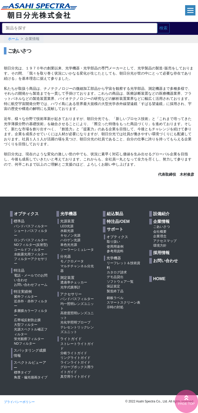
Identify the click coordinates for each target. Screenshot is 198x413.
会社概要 (160, 231)
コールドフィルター (29, 250)
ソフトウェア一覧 (120, 282)
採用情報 (161, 252)
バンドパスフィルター (30, 226)
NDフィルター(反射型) (31, 245)
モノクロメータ (72, 261)
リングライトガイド (75, 358)
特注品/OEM (118, 221)
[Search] (79, 28)
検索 (163, 28)
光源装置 (67, 221)
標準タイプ (22, 372)
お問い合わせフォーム (30, 285)
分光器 (65, 256)
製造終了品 (115, 291)
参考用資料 (115, 251)
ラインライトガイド (75, 362)
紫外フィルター (25, 296)
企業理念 (160, 236)
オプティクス (26, 214)
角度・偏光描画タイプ (30, 377)
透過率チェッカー (73, 282)
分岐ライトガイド (73, 353)
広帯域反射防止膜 (27, 320)
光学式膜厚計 (70, 287)
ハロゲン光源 (70, 240)
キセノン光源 (70, 235)
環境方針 (160, 245)
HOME (159, 279)
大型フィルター (25, 325)
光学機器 (68, 214)
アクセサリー (71, 294)
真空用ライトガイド (75, 376)
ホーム (13, 39)
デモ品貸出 (115, 277)
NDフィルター (25, 343)
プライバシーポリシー (19, 402)
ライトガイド (71, 339)
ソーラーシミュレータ (77, 250)
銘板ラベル (115, 298)
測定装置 (67, 278)
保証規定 (113, 286)
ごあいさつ (161, 227)
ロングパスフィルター (30, 240)
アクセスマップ (165, 241)
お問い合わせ (165, 260)
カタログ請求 (117, 272)
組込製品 (115, 214)
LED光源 (66, 226)
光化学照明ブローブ (75, 322)
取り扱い (113, 242)
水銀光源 (67, 231)
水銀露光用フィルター (30, 254)
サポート (115, 229)
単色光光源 (68, 245)
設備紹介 (161, 214)
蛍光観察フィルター (29, 339)
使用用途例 (115, 246)
